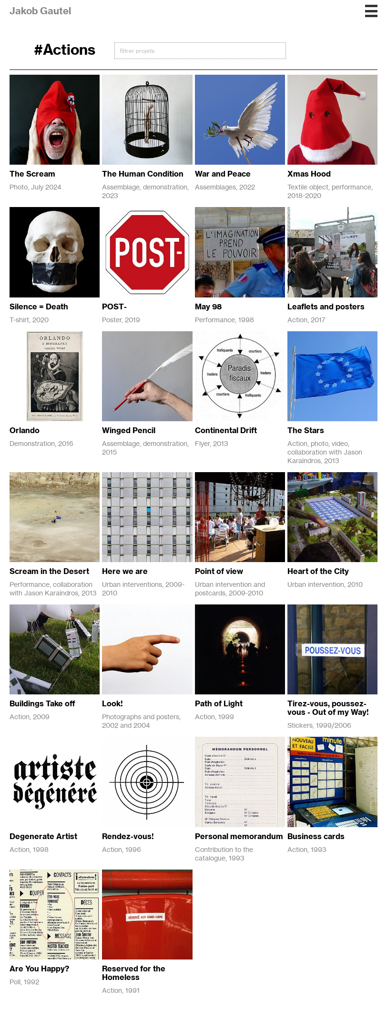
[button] (371, 11)
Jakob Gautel (40, 11)
